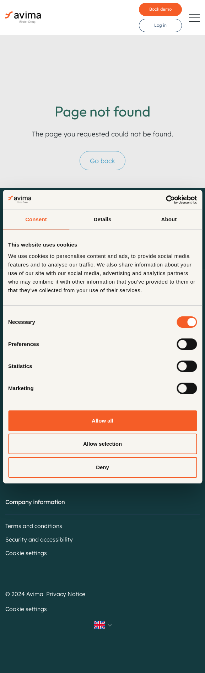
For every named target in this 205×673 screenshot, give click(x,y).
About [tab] (169, 219)
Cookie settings (26, 552)
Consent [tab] (36, 219)
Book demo (160, 9)
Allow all (102, 421)
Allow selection (102, 444)
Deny (102, 467)
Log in (160, 25)
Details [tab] (103, 219)
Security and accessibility (39, 539)
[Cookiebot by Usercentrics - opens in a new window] (166, 200)
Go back (102, 161)
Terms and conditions (33, 525)
